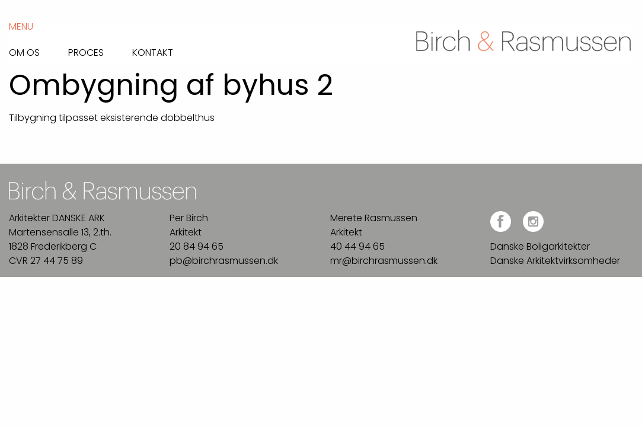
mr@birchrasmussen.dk (383, 260)
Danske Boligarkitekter (540, 246)
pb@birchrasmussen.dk (224, 260)
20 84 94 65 (196, 246)
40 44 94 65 (357, 246)
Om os (24, 52)
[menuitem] (38, 50)
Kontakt (152, 52)
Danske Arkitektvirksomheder (555, 260)
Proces (86, 52)
